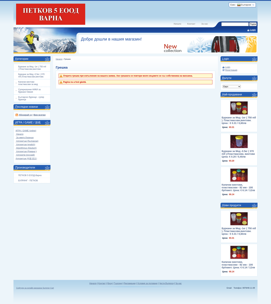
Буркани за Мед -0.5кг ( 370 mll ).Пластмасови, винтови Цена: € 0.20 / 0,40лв (238, 154)
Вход (110, 283)
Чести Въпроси (166, 283)
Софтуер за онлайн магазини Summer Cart (35, 288)
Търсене (118, 283)
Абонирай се (25, 115)
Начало (177, 24)
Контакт (191, 24)
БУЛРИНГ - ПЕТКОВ (28, 180)
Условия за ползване (147, 283)
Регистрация (231, 70)
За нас (204, 24)
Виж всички (39, 115)
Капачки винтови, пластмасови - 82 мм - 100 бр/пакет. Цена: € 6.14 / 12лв (238, 187)
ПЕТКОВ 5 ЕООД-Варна (29, 175)
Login (253, 30)
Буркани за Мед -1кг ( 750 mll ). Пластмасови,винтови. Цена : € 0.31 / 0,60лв (239, 120)
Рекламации (130, 283)
